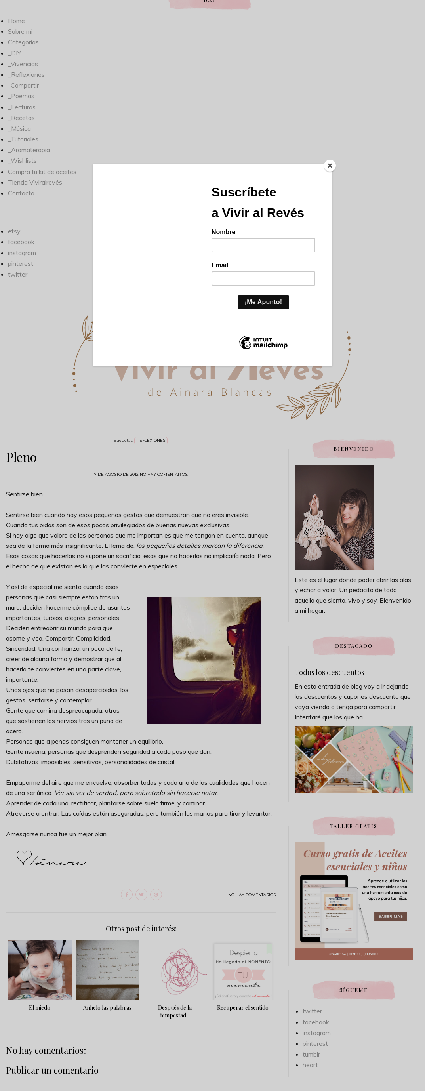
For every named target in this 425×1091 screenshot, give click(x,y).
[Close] (330, 166)
